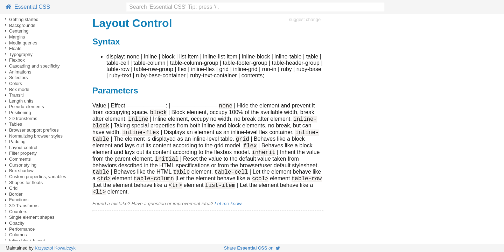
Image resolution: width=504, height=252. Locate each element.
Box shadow (21, 170)
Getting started (23, 19)
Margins (17, 37)
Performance (22, 229)
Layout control (23, 147)
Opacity (16, 223)
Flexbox (17, 60)
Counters (18, 211)
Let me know (228, 217)
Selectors (18, 77)
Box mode (19, 89)
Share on (252, 248)
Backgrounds (22, 25)
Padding (17, 141)
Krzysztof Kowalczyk (55, 248)
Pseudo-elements (26, 106)
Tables (15, 124)
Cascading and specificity (34, 66)
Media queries (23, 43)
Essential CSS (28, 7)
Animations (20, 72)
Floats (15, 48)
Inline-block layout (27, 240)
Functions (18, 199)
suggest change (305, 19)
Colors (15, 83)
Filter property (23, 153)
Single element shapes (31, 217)
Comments (20, 159)
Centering (19, 31)
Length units (21, 101)
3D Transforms (23, 205)
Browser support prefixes (34, 130)
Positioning (20, 112)
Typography (21, 54)
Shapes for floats (26, 182)
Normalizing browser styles (36, 136)
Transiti (16, 95)
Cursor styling (22, 165)
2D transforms (23, 118)
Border (15, 194)
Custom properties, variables (37, 176)
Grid (13, 188)
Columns (18, 234)
